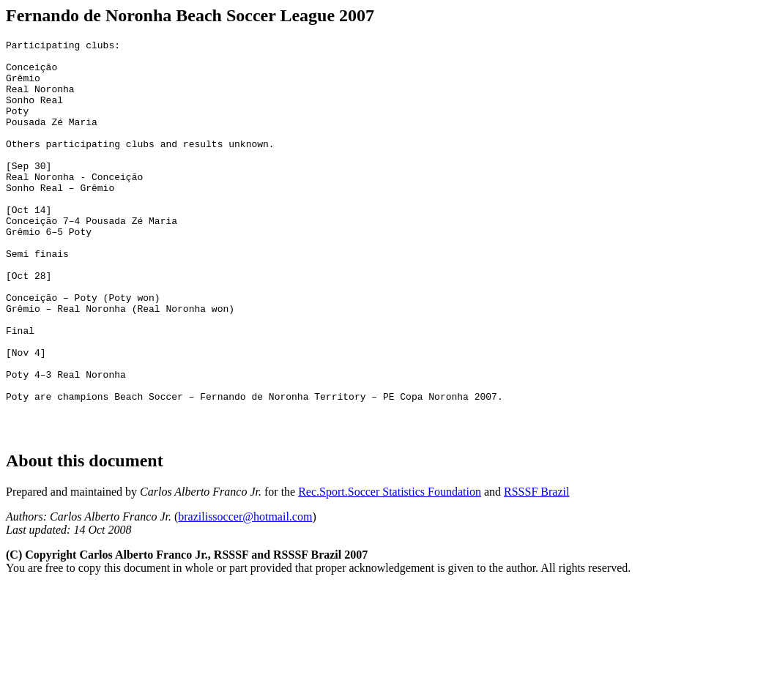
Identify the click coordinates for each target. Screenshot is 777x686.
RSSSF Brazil (536, 566)
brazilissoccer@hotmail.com (245, 591)
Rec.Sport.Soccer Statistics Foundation (389, 566)
